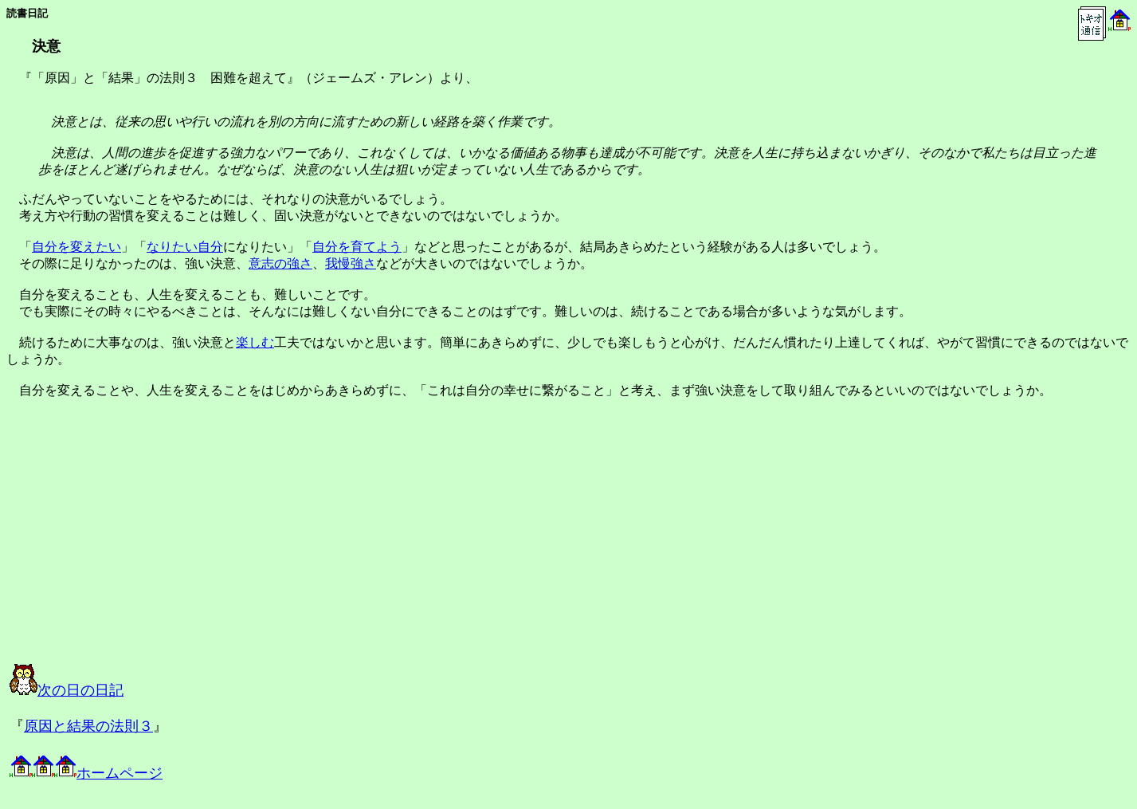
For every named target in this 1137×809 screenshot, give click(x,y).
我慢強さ (350, 263)
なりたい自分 (185, 246)
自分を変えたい (76, 246)
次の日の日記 (67, 690)
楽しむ (255, 342)
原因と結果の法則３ (88, 726)
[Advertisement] (170, 545)
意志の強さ (280, 263)
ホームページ (86, 773)
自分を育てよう (357, 246)
